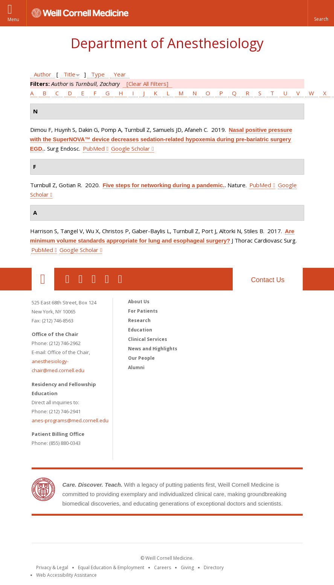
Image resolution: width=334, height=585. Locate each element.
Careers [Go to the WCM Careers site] (162, 567)
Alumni (136, 367)
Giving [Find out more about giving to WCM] (187, 567)
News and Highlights (152, 348)
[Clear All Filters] (147, 83)
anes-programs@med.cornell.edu (70, 420)
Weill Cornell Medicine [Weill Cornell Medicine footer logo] (167, 530)
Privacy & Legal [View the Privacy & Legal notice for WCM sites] (52, 567)
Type (98, 74)
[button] (321, 13)
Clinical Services (147, 339)
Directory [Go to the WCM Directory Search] (214, 567)
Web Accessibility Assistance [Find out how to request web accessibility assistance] (66, 575)
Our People (141, 358)
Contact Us (267, 280)
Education (140, 330)
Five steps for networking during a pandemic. (163, 185)
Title (69, 74)
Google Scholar (130, 148)
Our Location (43, 279)
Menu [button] (13, 19)
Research (139, 320)
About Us (138, 301)
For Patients (143, 311)
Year (120, 74)
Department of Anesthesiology (167, 43)
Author (42, 74)
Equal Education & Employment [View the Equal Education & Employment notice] (111, 567)
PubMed (94, 148)
